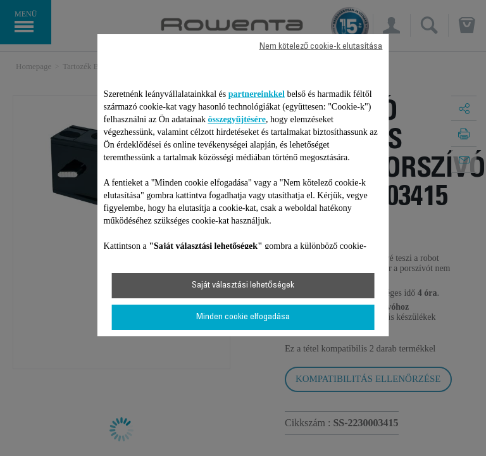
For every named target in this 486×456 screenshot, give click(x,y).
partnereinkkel (256, 94)
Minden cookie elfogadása (243, 317)
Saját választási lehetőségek (243, 285)
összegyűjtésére (237, 119)
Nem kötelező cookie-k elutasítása (321, 46)
